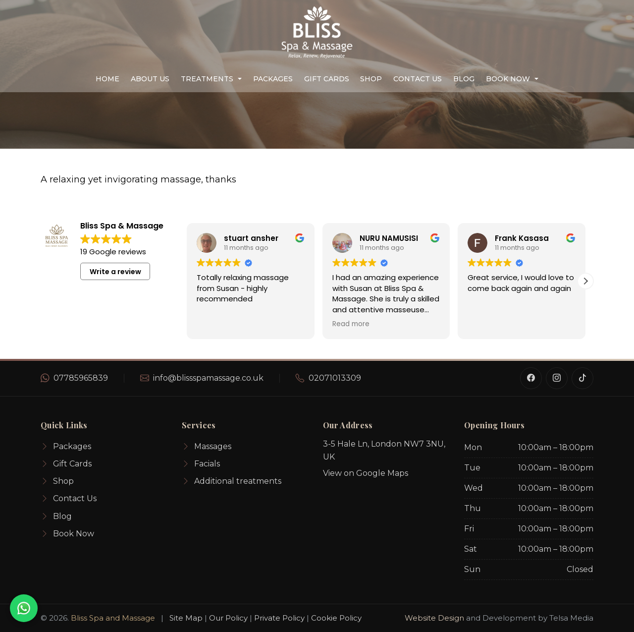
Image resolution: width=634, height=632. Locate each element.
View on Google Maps (365, 473)
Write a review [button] (115, 272)
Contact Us (417, 78)
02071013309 (335, 378)
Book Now (508, 78)
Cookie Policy (336, 618)
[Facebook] (531, 378)
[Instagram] (557, 378)
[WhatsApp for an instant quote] (24, 608)
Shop (371, 78)
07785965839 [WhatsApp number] (80, 378)
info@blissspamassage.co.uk (208, 378)
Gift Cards (326, 78)
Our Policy (228, 618)
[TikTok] (582, 378)
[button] (585, 281)
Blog (464, 78)
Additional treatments (231, 481)
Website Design (434, 618)
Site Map (186, 618)
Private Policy (279, 618)
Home (107, 78)
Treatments (207, 78)
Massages (206, 446)
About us (150, 78)
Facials (201, 464)
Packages (273, 78)
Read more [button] (351, 324)
